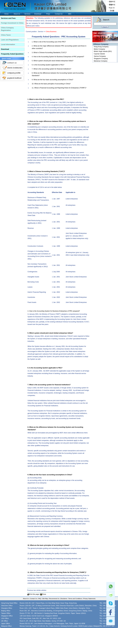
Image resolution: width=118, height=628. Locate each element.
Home (6, 14)
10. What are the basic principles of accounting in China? (51, 84)
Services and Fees (8, 18)
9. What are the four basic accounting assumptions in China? (52, 80)
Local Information (8, 44)
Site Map (45, 598)
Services (27, 14)
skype (110, 603)
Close (44, 594)
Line (110, 595)
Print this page (34, 594)
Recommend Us (54, 598)
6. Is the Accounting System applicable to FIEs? (48, 65)
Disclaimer (64, 598)
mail (110, 621)
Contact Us (58, 14)
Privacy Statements (89, 598)
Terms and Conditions (75, 598)
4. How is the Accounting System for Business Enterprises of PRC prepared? (58, 57)
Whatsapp (110, 586)
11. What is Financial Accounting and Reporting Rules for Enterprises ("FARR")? (59, 88)
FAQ (39, 598)
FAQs (48, 14)
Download (37, 14)
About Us (17, 14)
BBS (69, 14)
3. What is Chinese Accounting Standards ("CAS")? (49, 52)
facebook (110, 612)
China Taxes (6, 35)
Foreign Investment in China (12, 23)
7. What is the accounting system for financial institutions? (51, 69)
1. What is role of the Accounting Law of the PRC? (49, 42)
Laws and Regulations (10, 40)
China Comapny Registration (7, 29)
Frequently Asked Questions (12, 54)
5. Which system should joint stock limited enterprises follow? (52, 61)
